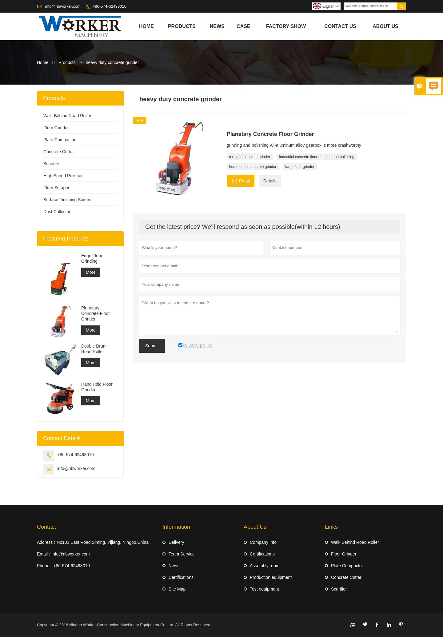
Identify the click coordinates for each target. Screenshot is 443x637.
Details (270, 180)
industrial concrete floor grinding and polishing (316, 157)
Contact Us (340, 26)
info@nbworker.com (63, 6)
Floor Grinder (56, 127)
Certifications (181, 577)
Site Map (177, 589)
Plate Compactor (59, 139)
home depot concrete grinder (252, 167)
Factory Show (286, 26)
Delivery (176, 542)
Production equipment (271, 577)
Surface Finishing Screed (67, 199)
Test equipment (264, 589)
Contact (46, 527)
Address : (46, 542)
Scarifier (51, 163)
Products (182, 26)
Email (240, 180)
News (217, 26)
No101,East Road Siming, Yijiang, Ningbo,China (103, 542)
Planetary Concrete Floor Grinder (95, 313)
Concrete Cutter (58, 151)
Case (243, 26)
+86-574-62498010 (109, 6)
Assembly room (264, 565)
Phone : (44, 565)
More (91, 272)
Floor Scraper (56, 187)
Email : (43, 553)
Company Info (263, 542)
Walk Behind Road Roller (67, 115)
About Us (385, 26)
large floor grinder (299, 167)
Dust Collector (56, 211)
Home (146, 26)
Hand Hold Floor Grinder (97, 387)
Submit (152, 345)
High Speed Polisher (63, 175)
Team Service (182, 553)
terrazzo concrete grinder (249, 157)
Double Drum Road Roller (93, 349)
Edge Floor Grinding (91, 258)
